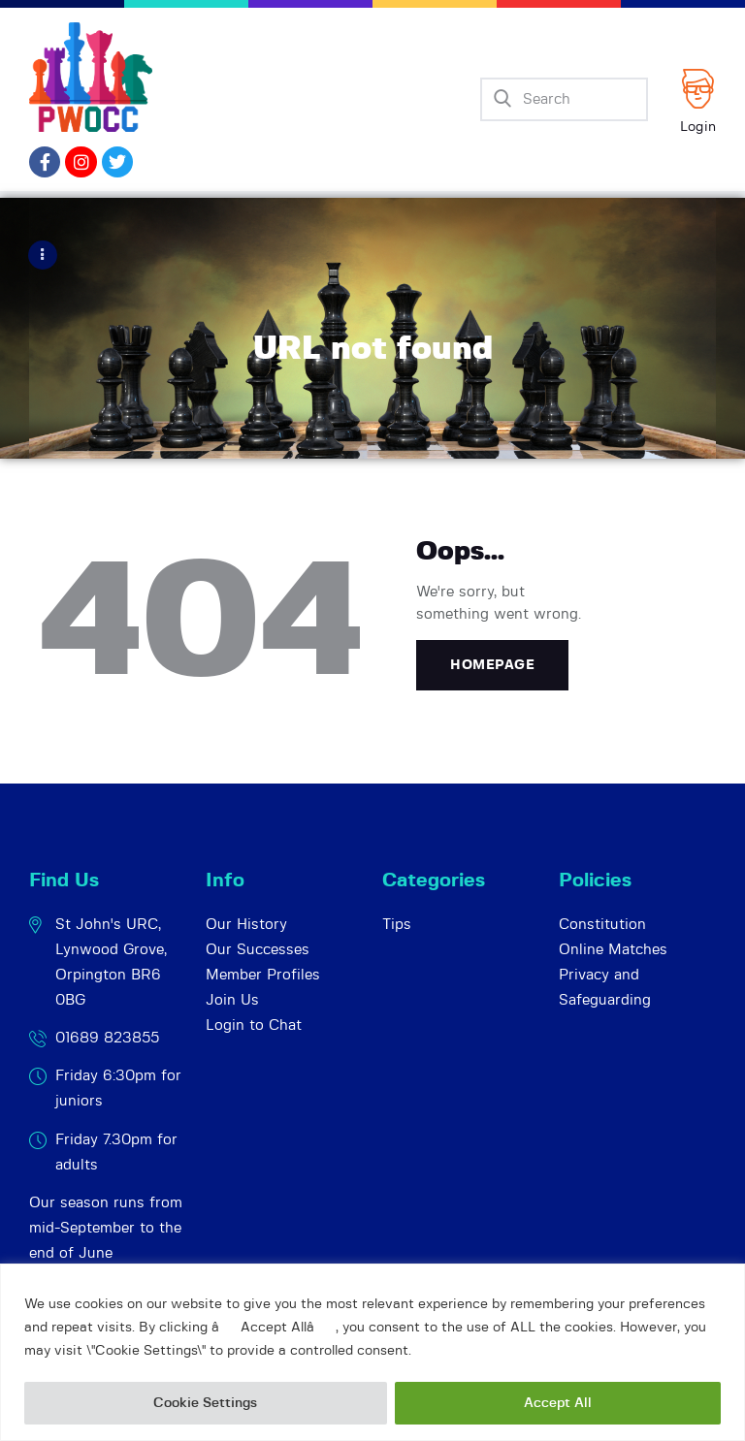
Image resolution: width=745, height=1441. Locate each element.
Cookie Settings (205, 1403)
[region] (372, 1352)
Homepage (492, 664)
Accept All (558, 1403)
